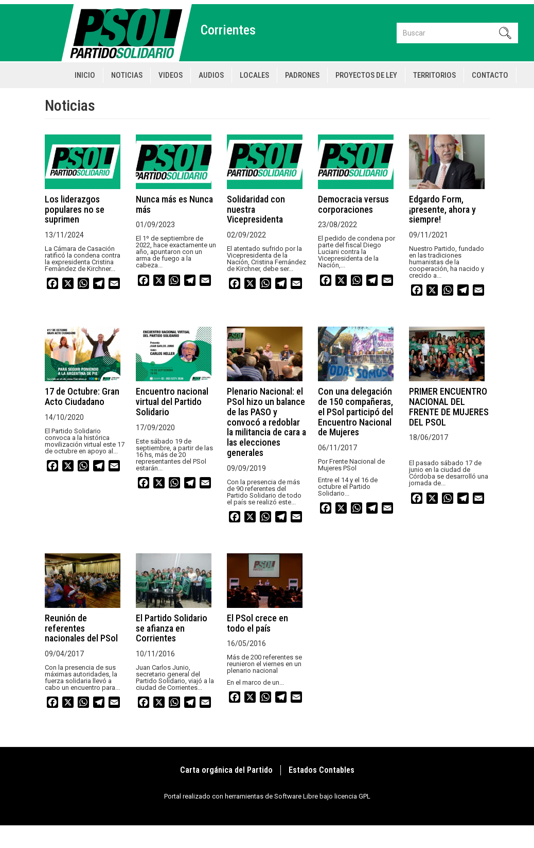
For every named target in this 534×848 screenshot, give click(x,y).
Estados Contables (321, 770)
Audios (211, 75)
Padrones (302, 75)
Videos (170, 75)
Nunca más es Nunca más (174, 204)
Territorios (434, 75)
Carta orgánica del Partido (226, 770)
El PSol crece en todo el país (257, 623)
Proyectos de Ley (366, 75)
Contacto (490, 75)
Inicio (85, 75)
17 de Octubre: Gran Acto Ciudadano (82, 396)
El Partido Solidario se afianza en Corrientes (171, 628)
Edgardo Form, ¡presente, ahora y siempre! (442, 209)
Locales (254, 75)
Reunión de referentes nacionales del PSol (81, 628)
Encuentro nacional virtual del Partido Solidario (172, 401)
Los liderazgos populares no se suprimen (74, 209)
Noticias (127, 75)
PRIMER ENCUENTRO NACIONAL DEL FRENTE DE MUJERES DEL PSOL (449, 406)
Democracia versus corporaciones (353, 204)
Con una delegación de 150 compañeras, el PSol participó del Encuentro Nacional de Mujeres (355, 411)
